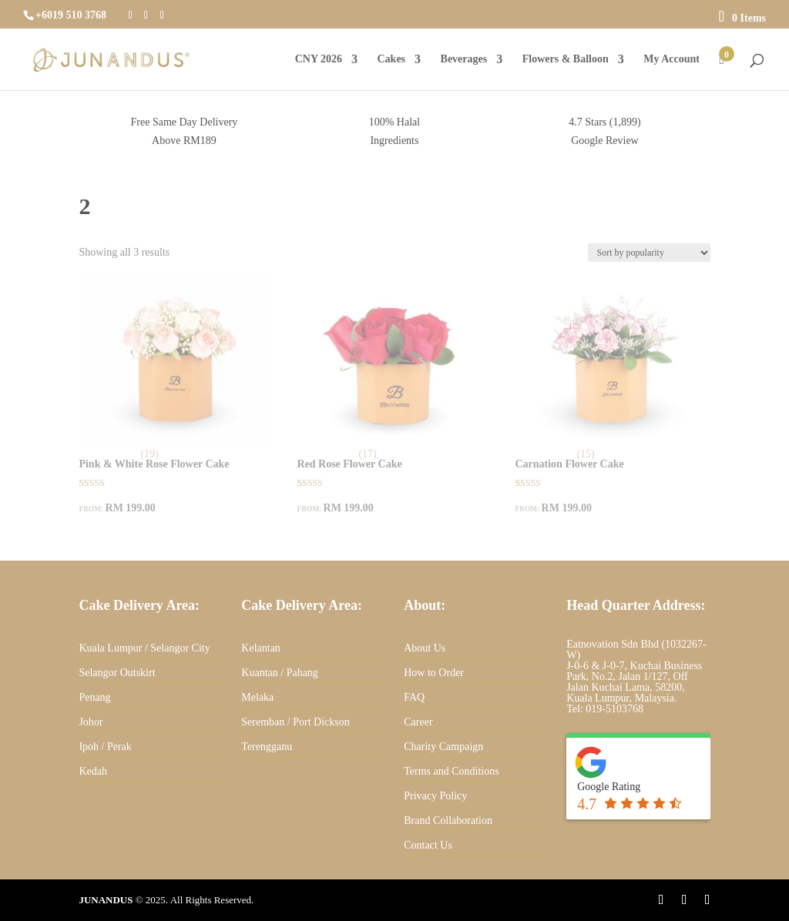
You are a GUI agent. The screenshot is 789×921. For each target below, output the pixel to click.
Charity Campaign (443, 746)
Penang (94, 697)
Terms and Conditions (451, 771)
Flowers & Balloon (565, 59)
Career (418, 722)
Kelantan (260, 648)
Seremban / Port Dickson (295, 722)
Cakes (391, 59)
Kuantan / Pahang (279, 672)
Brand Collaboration (448, 820)
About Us (424, 648)
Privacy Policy (435, 796)
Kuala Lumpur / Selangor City (144, 648)
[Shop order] (649, 252)
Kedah (93, 771)
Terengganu (266, 746)
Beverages (464, 59)
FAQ (414, 697)
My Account (671, 59)
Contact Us (428, 845)
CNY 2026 (318, 59)
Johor (90, 722)
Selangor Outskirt (117, 672)
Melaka (257, 697)
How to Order (434, 672)
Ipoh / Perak (105, 746)
